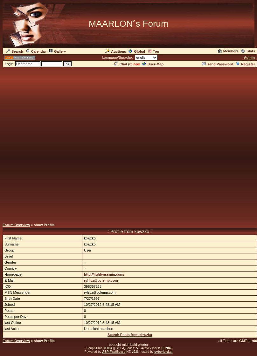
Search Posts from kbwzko (130, 335)
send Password (217, 64)
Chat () (123, 64)
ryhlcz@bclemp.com (101, 280)
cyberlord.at (163, 351)
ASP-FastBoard (113, 351)
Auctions (115, 51)
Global (136, 51)
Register (245, 64)
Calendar (36, 51)
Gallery (57, 51)
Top (153, 51)
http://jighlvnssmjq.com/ (104, 274)
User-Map (152, 64)
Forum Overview (16, 225)
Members (228, 51)
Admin (249, 57)
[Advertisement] (75, 143)
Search (14, 51)
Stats (248, 51)
